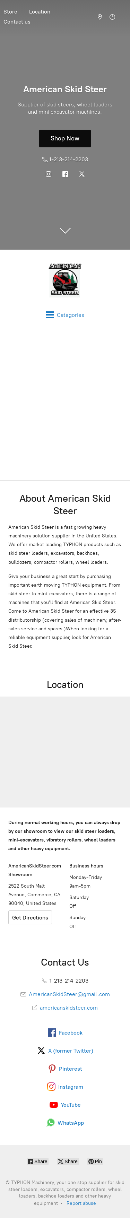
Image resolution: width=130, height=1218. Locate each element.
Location (39, 11)
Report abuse (81, 1203)
